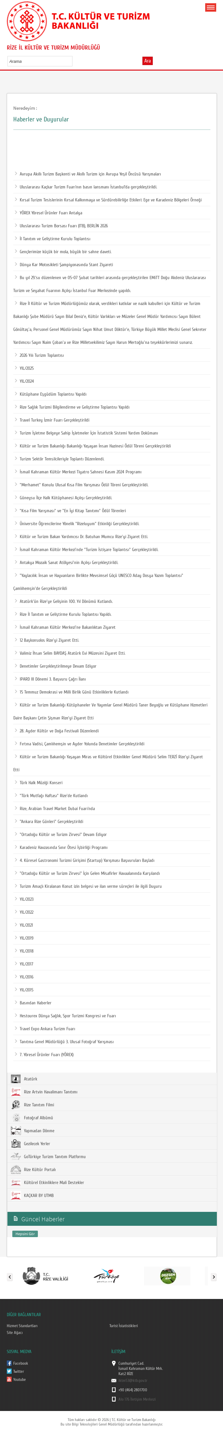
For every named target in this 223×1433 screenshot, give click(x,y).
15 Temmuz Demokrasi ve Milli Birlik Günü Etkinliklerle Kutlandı (71, 692)
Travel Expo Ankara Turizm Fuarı (45, 1028)
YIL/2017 (24, 964)
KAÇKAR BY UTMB (32, 1195)
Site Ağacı (15, 1332)
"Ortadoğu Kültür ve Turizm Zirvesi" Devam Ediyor (61, 834)
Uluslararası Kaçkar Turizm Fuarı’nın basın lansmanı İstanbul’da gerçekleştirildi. (86, 187)
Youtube (19, 1379)
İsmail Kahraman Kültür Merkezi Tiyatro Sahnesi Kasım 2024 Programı (78, 472)
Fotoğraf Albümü (32, 1117)
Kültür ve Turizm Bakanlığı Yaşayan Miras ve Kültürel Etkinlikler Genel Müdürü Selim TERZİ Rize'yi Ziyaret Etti (108, 761)
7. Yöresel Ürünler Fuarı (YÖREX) (44, 1054)
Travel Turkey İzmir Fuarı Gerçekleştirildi (52, 420)
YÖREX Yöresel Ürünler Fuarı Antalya (48, 213)
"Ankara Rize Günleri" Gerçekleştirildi (49, 821)
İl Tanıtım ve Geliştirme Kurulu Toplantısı (52, 238)
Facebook (20, 1363)
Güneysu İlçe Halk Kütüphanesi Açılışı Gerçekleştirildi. (63, 497)
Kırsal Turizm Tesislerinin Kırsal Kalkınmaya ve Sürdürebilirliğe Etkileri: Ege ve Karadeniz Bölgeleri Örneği (108, 200)
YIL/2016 (24, 977)
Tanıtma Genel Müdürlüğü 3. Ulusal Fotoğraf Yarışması (64, 1041)
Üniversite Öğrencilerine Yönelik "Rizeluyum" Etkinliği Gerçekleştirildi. (77, 523)
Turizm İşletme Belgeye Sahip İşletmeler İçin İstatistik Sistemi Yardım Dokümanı (86, 433)
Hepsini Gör (25, 1233)
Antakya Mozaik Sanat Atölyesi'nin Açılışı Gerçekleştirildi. (66, 562)
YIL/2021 (24, 925)
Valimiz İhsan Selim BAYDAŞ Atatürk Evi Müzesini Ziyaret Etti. (70, 653)
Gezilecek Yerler (30, 1143)
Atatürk (24, 1078)
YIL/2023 (24, 899)
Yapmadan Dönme (32, 1130)
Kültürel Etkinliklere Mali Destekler (47, 1182)
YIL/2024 (24, 381)
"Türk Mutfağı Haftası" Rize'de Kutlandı (51, 795)
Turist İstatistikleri (123, 1326)
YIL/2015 (24, 990)
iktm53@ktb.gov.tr (132, 1380)
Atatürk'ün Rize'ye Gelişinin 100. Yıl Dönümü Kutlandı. (64, 601)
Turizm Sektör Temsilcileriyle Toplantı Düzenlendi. (59, 459)
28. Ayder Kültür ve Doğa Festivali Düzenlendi (57, 731)
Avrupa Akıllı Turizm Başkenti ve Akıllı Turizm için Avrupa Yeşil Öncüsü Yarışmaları (88, 174)
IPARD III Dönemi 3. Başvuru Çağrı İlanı (50, 679)
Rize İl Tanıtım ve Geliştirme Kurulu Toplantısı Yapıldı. (63, 614)
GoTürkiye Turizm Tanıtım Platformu (48, 1156)
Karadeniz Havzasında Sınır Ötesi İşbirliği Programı (61, 847)
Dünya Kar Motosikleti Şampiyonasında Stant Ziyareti (64, 264)
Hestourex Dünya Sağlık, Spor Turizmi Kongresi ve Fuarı (65, 1016)
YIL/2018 (24, 951)
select (74, 61)
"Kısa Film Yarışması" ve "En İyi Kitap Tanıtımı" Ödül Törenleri (70, 510)
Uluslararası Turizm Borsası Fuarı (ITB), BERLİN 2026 (61, 226)
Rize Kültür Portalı (33, 1169)
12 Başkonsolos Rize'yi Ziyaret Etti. (47, 640)
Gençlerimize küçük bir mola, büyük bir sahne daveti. (63, 251)
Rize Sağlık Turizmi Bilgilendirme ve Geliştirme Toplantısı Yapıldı (72, 407)
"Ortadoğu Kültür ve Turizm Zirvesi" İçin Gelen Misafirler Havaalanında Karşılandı (87, 873)
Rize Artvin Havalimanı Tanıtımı (44, 1091)
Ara (147, 61)
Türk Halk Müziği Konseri (38, 782)
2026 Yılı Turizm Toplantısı (39, 355)
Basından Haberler (33, 1003)
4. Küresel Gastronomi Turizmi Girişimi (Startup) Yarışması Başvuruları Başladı (84, 860)
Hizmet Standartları (22, 1326)
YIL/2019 (24, 938)
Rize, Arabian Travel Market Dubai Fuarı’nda (55, 808)
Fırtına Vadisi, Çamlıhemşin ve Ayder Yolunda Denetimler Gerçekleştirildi (79, 744)
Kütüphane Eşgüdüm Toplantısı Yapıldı (50, 394)
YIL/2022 (24, 912)
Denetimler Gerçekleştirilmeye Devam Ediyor (55, 666)
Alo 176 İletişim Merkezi (137, 1399)
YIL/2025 (24, 368)
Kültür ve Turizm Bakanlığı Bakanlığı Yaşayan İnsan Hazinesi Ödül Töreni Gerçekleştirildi (93, 446)
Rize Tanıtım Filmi (32, 1104)
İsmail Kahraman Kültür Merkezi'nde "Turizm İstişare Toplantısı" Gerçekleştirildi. (86, 549)
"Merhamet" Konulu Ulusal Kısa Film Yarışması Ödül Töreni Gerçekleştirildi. (81, 485)
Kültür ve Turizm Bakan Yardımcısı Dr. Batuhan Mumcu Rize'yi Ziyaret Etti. (81, 536)
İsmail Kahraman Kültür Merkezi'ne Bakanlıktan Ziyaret (65, 627)
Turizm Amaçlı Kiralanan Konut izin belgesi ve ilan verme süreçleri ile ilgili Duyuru (88, 886)
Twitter (18, 1371)
